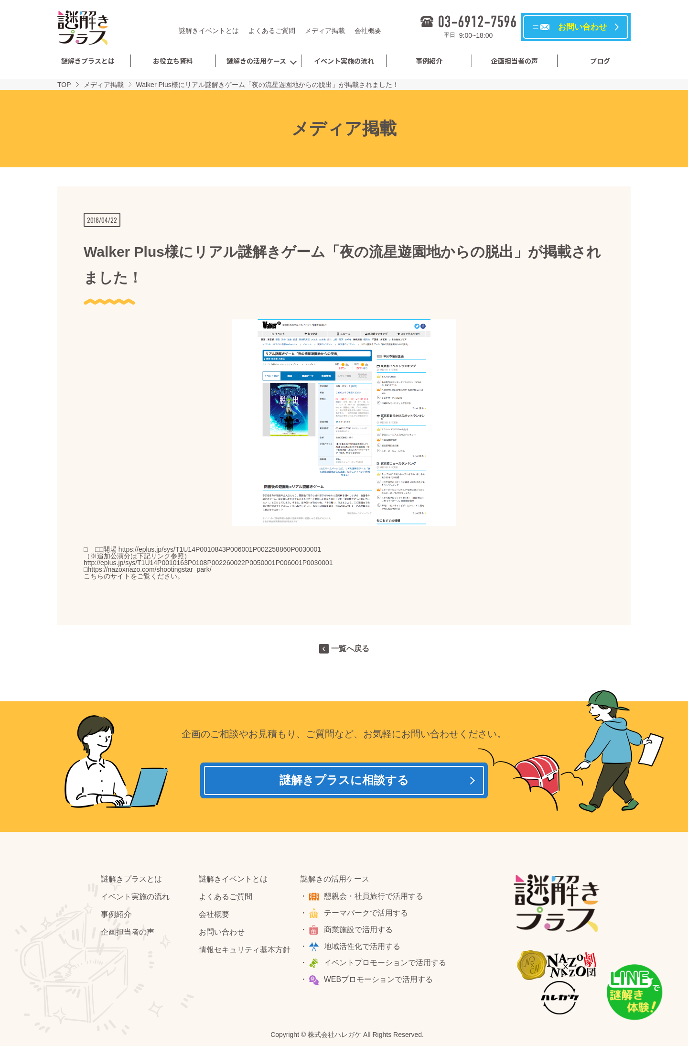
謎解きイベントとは (209, 30)
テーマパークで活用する (367, 915)
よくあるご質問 (271, 30)
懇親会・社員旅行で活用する (374, 898)
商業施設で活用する (359, 931)
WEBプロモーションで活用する (379, 982)
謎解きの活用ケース (256, 60)
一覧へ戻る (350, 648)
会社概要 (368, 30)
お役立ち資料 (173, 60)
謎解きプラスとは (88, 60)
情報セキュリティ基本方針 (244, 952)
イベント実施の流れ (344, 60)
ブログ (600, 60)
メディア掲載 (325, 30)
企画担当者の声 (514, 60)
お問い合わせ (222, 934)
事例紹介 (429, 60)
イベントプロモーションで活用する (386, 965)
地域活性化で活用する (363, 948)
